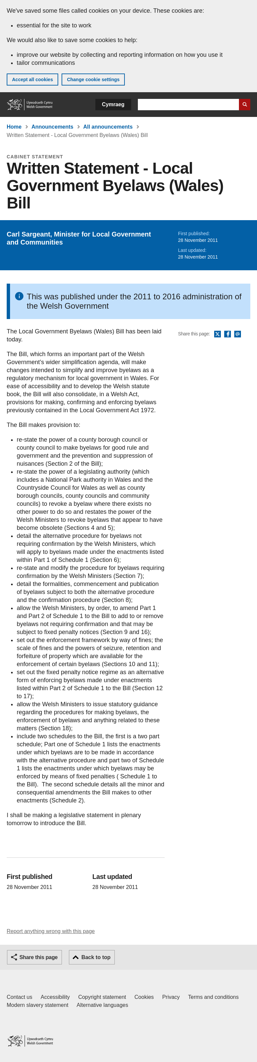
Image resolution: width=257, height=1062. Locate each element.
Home (14, 127)
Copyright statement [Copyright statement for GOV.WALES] (102, 997)
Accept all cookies (32, 79)
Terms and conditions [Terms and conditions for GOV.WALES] (213, 997)
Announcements (52, 127)
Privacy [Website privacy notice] (171, 997)
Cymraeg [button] (113, 104)
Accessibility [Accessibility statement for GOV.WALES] (55, 997)
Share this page (38, 957)
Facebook (227, 334)
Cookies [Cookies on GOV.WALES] (144, 997)
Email (237, 334)
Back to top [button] (95, 957)
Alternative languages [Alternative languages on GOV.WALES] (102, 1005)
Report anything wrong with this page (51, 931)
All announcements (108, 127)
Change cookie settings (93, 79)
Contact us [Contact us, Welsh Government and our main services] (19, 997)
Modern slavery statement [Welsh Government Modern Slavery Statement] (37, 1005)
